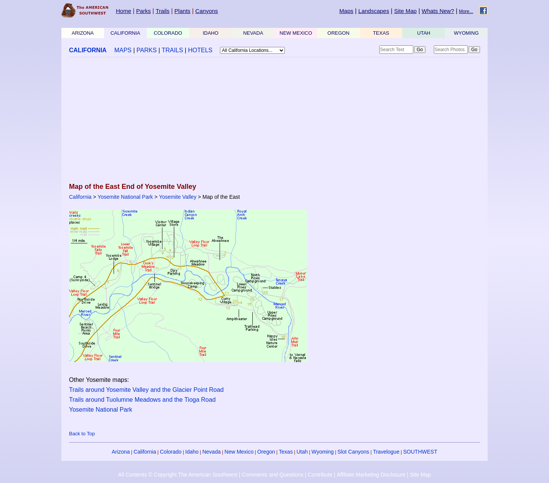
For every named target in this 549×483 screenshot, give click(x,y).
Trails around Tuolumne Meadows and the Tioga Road (142, 399)
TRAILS (172, 50)
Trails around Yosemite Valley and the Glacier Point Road (146, 389)
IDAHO (210, 33)
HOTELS (200, 50)
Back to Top (82, 433)
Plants (183, 11)
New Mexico (239, 452)
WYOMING (466, 33)
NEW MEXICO (295, 33)
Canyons (206, 11)
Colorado (170, 452)
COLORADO (168, 33)
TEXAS (381, 33)
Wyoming (322, 452)
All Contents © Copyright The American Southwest (178, 475)
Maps (346, 11)
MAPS (123, 50)
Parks (143, 11)
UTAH (423, 33)
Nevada (211, 452)
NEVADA (253, 33)
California (80, 197)
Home (123, 11)
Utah (302, 452)
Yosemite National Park (125, 197)
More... (466, 11)
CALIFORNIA (125, 33)
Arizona (121, 452)
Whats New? (438, 11)
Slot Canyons (353, 452)
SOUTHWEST (420, 452)
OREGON (338, 33)
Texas (286, 452)
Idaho (192, 452)
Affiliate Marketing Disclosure (371, 475)
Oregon (266, 452)
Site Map (405, 11)
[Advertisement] (274, 120)
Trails (162, 11)
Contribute (320, 475)
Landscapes (373, 11)
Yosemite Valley (177, 197)
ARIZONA (83, 33)
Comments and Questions (272, 475)
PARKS (146, 50)
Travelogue (386, 452)
